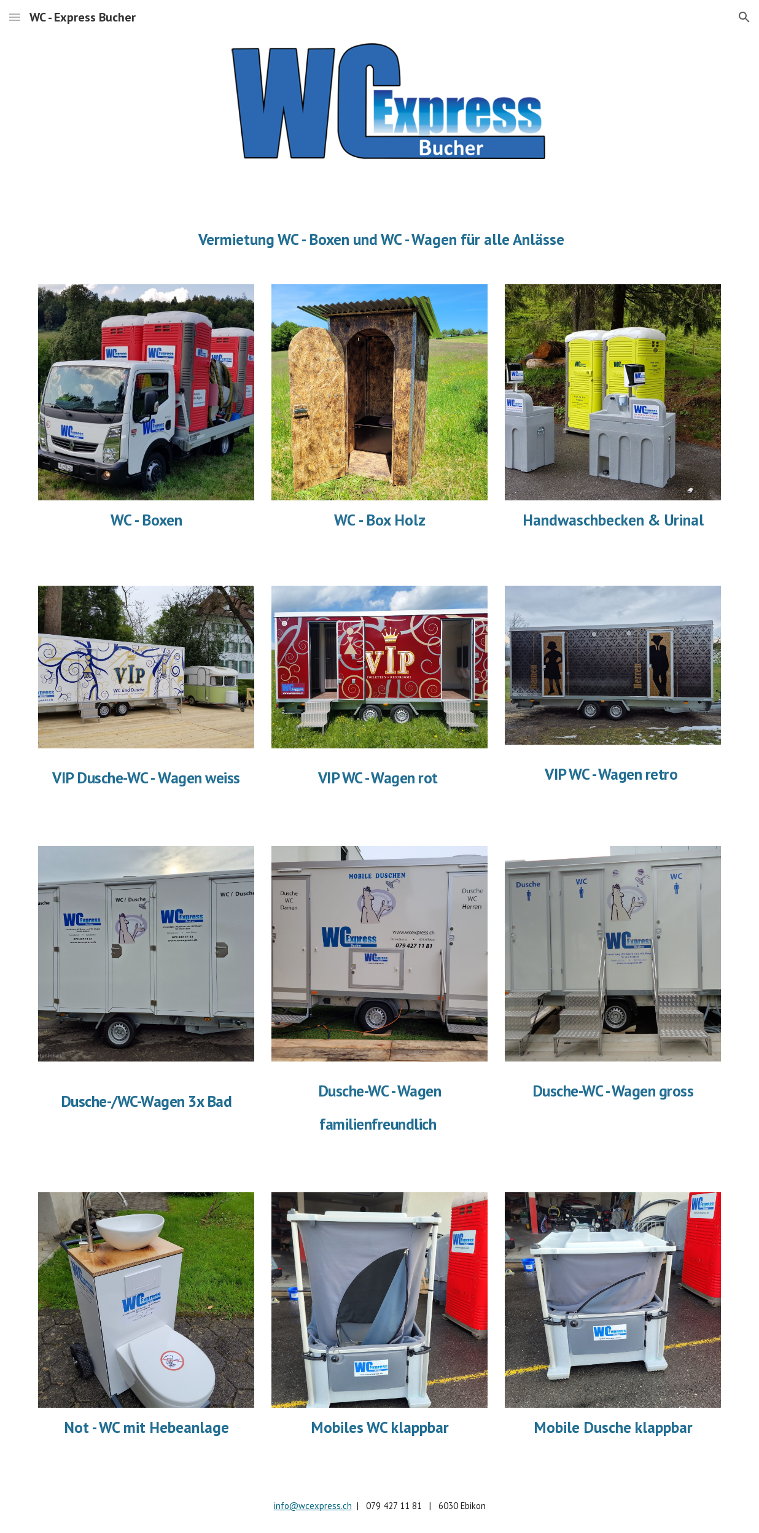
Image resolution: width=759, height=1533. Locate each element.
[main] (379, 239)
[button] (14, 17)
